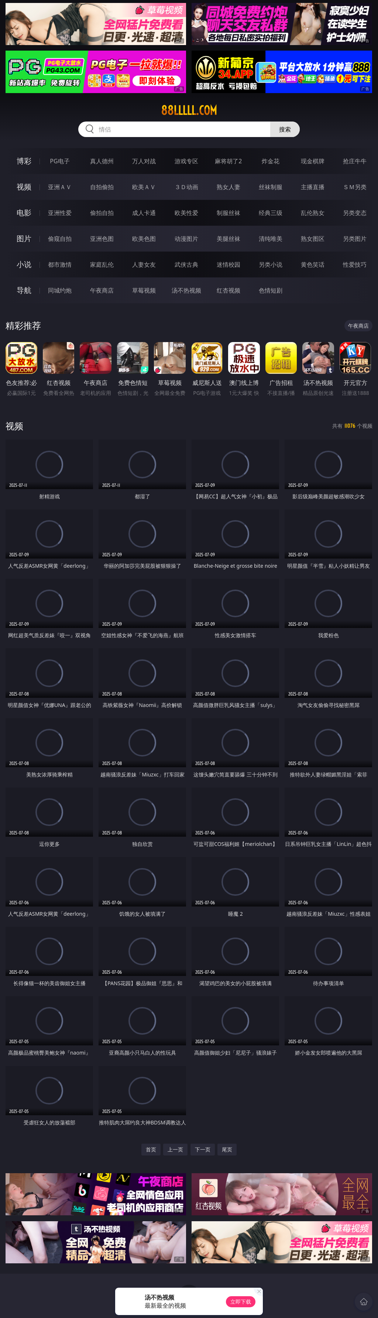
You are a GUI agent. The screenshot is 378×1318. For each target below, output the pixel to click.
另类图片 (355, 239)
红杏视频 (228, 290)
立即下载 (240, 1301)
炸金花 (270, 161)
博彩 (24, 161)
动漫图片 (186, 239)
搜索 (285, 129)
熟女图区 (312, 239)
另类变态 (355, 213)
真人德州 (102, 161)
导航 (24, 290)
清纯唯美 (270, 239)
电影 (24, 213)
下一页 (202, 1149)
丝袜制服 (270, 187)
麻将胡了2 (228, 161)
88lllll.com (189, 110)
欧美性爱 (186, 213)
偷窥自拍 (60, 239)
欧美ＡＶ (144, 187)
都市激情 (60, 264)
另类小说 (270, 264)
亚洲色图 (102, 239)
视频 (24, 187)
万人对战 (144, 161)
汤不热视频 (186, 290)
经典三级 (270, 213)
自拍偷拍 (102, 187)
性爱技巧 (355, 264)
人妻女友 (144, 264)
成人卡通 (144, 213)
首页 (151, 1149)
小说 (24, 264)
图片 (24, 238)
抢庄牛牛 (355, 161)
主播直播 (312, 187)
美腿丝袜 (228, 239)
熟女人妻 (228, 187)
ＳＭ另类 (355, 187)
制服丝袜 (228, 213)
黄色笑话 (312, 264)
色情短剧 (270, 290)
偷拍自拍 (102, 213)
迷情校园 (228, 264)
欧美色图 (144, 239)
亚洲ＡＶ (60, 187)
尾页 (227, 1149)
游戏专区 (186, 161)
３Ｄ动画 (186, 187)
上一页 (175, 1149)
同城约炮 (60, 290)
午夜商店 (102, 290)
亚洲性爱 (60, 213)
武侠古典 (186, 264)
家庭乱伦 (102, 264)
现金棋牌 (312, 161)
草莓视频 (144, 290)
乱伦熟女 (312, 213)
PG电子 (59, 161)
